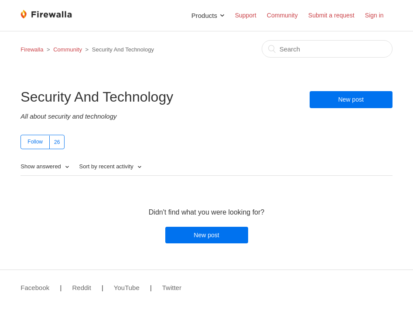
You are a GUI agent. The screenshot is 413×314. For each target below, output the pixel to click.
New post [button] (350, 99)
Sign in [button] (374, 15)
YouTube (127, 287)
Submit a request (331, 15)
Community (282, 15)
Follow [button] (35, 142)
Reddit (81, 287)
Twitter (171, 287)
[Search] (327, 49)
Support (245, 15)
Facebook (34, 287)
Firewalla (31, 49)
